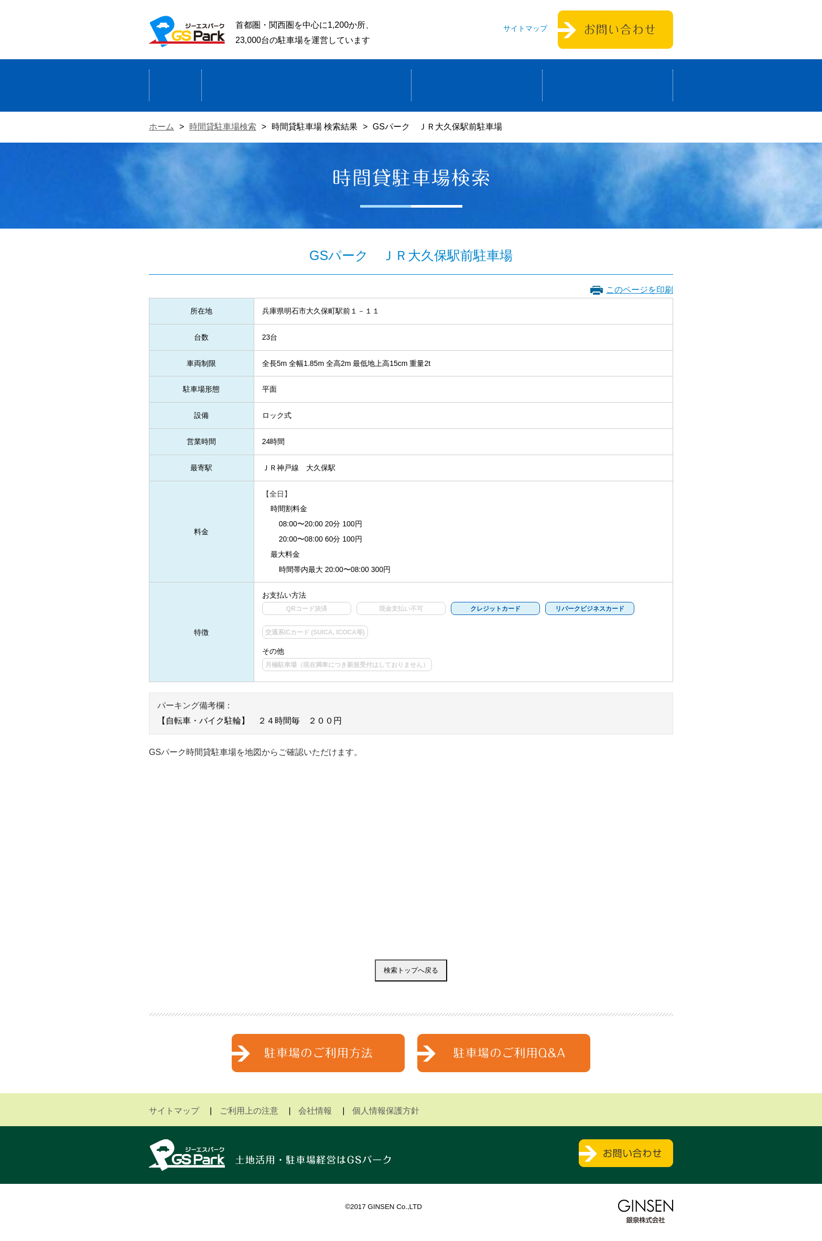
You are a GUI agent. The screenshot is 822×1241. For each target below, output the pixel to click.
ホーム (175, 85)
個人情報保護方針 (385, 1110)
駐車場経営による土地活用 (306, 85)
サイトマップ (525, 28)
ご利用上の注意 (249, 1110)
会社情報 (315, 1110)
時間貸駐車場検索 (222, 126)
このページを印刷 (639, 289)
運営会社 (608, 85)
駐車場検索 (477, 85)
